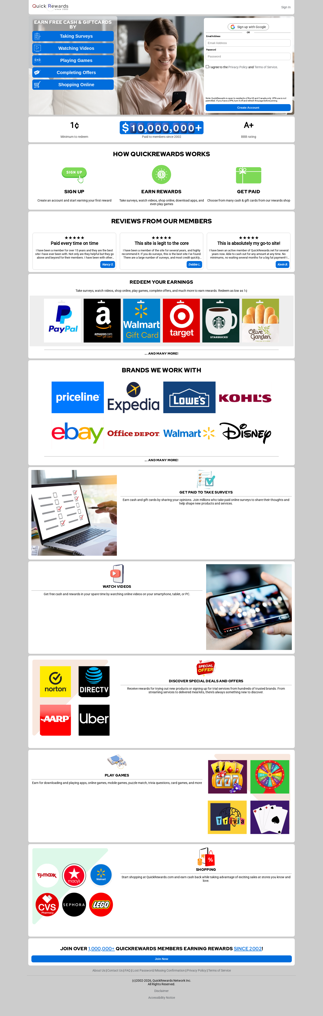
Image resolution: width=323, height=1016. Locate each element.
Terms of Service (265, 67)
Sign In (286, 7)
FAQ (128, 970)
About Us (98, 970)
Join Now (161, 959)
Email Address (213, 36)
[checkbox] (207, 66)
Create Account (248, 107)
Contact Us (115, 970)
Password (211, 49)
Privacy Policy (238, 67)
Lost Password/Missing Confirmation (159, 970)
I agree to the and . (242, 67)
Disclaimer (161, 991)
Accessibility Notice (161, 997)
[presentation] (240, 84)
